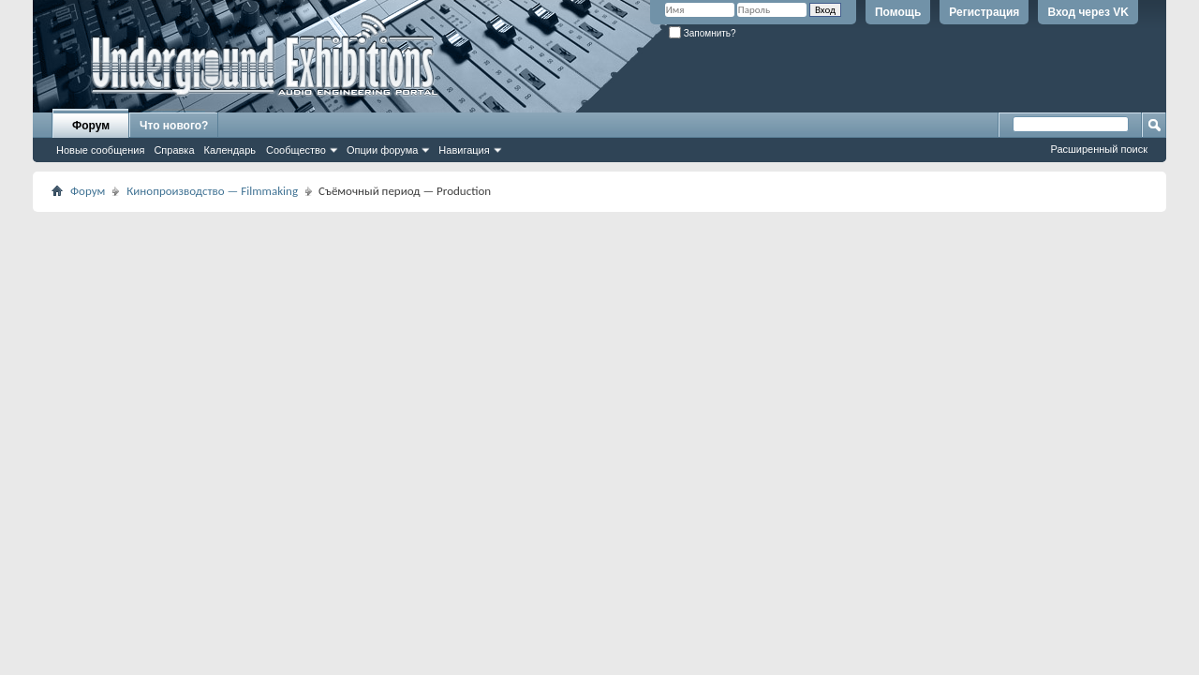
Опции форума (382, 150)
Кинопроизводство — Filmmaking (212, 191)
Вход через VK (1088, 12)
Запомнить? (702, 33)
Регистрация (984, 12)
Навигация (463, 150)
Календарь (230, 150)
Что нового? (174, 125)
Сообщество (296, 150)
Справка (174, 150)
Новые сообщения (100, 150)
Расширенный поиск (1098, 149)
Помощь (898, 12)
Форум (91, 125)
